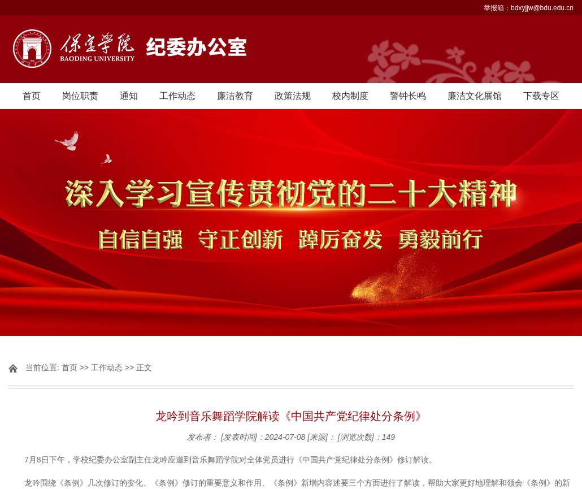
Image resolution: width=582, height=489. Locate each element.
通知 (129, 96)
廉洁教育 (235, 96)
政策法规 (293, 96)
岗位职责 (80, 96)
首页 (32, 96)
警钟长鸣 (408, 96)
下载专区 (541, 96)
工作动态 (177, 96)
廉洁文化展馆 (475, 96)
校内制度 (350, 96)
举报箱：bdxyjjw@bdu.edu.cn (529, 8)
